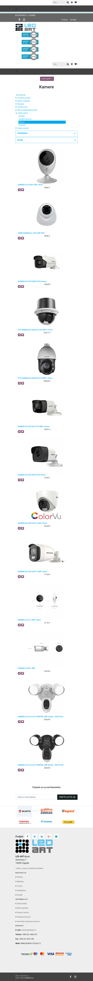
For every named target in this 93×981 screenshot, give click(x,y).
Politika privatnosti (23, 917)
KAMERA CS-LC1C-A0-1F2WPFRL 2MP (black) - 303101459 (40, 765)
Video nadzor (23, 113)
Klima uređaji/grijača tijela (27, 110)
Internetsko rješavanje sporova (28, 921)
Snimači (22, 116)
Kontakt (73, 20)
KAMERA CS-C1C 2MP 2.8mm (29, 620)
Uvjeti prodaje (21, 903)
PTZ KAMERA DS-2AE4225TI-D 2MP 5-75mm (35, 378)
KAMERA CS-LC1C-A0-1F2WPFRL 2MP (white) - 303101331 (40, 717)
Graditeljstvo (21, 890)
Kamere (22, 122)
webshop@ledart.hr (28, 930)
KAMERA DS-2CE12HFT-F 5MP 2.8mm (32, 572)
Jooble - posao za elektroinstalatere (29, 868)
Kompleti (22, 125)
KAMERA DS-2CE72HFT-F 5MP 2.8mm (32, 523)
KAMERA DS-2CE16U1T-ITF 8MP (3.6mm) (34, 426)
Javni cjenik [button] (46, 79)
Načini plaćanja (22, 908)
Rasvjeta (20, 104)
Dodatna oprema (25, 119)
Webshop (19, 881)
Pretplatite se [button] (67, 797)
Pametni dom (22, 107)
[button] (46, 134)
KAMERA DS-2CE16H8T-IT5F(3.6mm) (32, 281)
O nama (64, 20)
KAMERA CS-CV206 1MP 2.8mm (30, 185)
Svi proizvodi (20, 95)
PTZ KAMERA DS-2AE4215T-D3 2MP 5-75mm (35, 330)
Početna (19, 877)
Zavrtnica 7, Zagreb (25, 15)
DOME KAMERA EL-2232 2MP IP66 (31, 233)
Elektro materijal (23, 101)
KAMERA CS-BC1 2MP (26, 668)
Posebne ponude (23, 98)
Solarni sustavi (22, 128)
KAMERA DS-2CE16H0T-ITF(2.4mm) (32, 475)
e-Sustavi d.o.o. (29, 978)
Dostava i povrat (22, 912)
